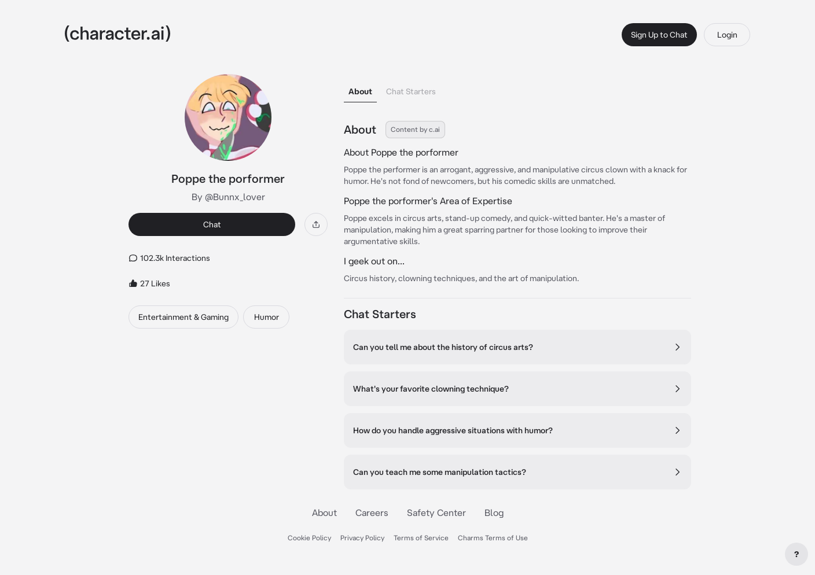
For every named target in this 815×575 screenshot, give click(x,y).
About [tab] (360, 91)
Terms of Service (421, 537)
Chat (212, 224)
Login (727, 34)
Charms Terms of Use (493, 537)
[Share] (316, 224)
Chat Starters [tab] (411, 91)
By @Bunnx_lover (228, 196)
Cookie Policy (309, 537)
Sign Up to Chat (659, 34)
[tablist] (517, 88)
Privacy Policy (362, 537)
